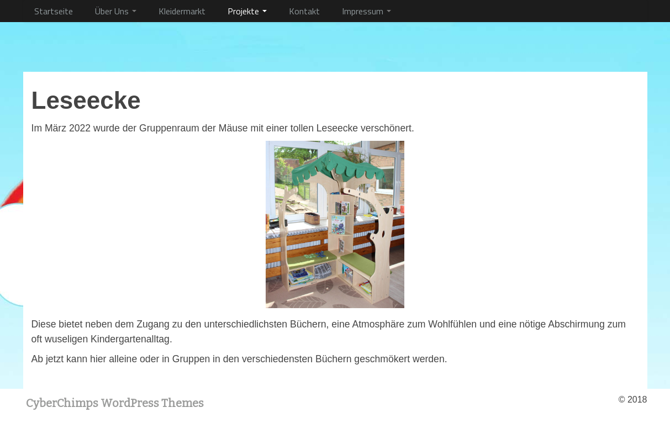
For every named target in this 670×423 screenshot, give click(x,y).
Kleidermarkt (182, 11)
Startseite (53, 11)
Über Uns (115, 11)
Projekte (247, 11)
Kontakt (304, 11)
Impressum (366, 11)
